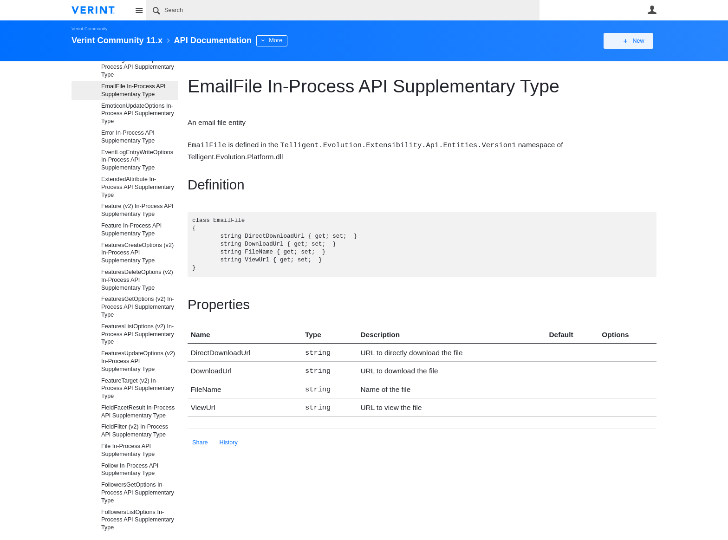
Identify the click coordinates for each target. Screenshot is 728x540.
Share (200, 438)
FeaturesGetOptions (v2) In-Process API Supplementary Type (137, 307)
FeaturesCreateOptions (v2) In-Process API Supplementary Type (137, 253)
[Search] (343, 10)
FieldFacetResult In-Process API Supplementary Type (138, 411)
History (229, 438)
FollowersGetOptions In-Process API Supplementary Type (137, 492)
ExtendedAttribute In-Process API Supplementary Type (137, 187)
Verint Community (89, 28)
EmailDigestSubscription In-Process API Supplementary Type (137, 67)
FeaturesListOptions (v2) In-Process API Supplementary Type (137, 334)
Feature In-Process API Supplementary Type (131, 229)
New (635, 41)
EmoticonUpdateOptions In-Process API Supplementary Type (137, 114)
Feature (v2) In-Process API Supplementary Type (137, 210)
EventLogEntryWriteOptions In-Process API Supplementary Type (137, 160)
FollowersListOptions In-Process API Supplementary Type (137, 520)
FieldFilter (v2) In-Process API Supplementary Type (134, 430)
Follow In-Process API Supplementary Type (129, 469)
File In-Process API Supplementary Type (128, 450)
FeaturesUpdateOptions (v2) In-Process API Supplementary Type (138, 361)
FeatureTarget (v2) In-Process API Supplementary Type (137, 388)
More (275, 40)
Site (139, 10)
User (651, 9)
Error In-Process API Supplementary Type (128, 137)
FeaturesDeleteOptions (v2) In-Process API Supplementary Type (137, 280)
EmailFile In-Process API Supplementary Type (133, 90)
